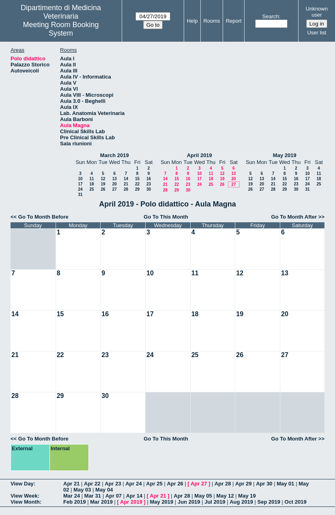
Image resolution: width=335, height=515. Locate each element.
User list (316, 33)
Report (234, 21)
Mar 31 (92, 496)
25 (91, 189)
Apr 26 (175, 484)
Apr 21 (71, 484)
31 (80, 194)
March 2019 (114, 155)
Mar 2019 (101, 502)
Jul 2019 (214, 502)
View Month (25, 502)
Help (192, 21)
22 (137, 184)
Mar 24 (71, 496)
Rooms (211, 21)
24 (80, 189)
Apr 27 (199, 484)
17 (80, 184)
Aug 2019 (241, 502)
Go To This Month (166, 217)
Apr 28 (223, 484)
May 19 (247, 496)
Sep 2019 (269, 502)
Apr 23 (113, 484)
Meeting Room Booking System (61, 29)
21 (126, 184)
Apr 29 (243, 484)
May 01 (285, 484)
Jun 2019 (189, 502)
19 (103, 184)
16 (148, 179)
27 (114, 189)
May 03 (82, 490)
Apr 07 (113, 496)
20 (114, 184)
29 (137, 189)
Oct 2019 (296, 502)
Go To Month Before (43, 217)
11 (91, 179)
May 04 (104, 490)
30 (148, 189)
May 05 (203, 496)
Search (270, 16)
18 (91, 184)
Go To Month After (294, 217)
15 (137, 179)
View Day (22, 484)
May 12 (225, 496)
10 (80, 179)
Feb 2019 (74, 502)
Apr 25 (154, 484)
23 (148, 184)
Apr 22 (92, 484)
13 (114, 179)
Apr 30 (264, 484)
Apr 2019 (131, 502)
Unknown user (317, 12)
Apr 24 (133, 484)
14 (126, 179)
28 (126, 189)
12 (103, 179)
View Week (24, 496)
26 (103, 189)
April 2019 (199, 155)
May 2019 (284, 155)
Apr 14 (134, 496)
